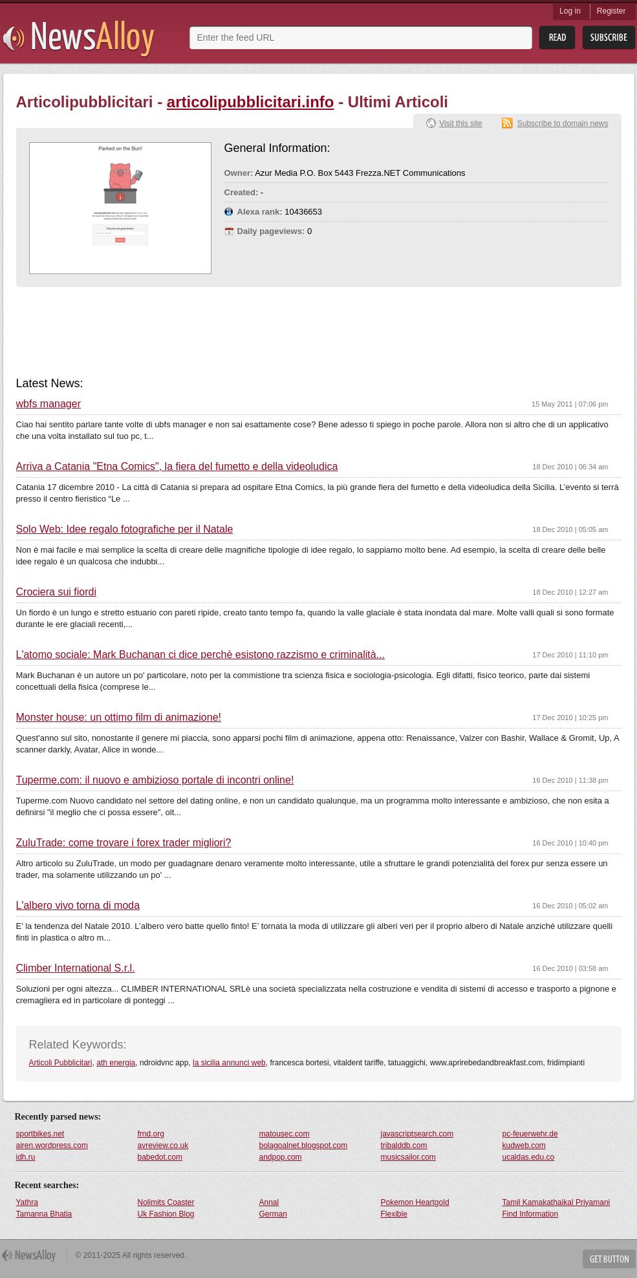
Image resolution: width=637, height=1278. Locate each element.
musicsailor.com (408, 1157)
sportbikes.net (40, 1133)
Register (611, 11)
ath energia (115, 1062)
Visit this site (460, 123)
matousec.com (284, 1133)
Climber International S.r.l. (75, 968)
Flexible (394, 1214)
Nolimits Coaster (166, 1202)
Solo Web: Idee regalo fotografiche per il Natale (124, 529)
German (273, 1214)
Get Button (609, 1259)
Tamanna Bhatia (44, 1214)
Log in (570, 11)
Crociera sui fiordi (56, 592)
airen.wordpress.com (52, 1145)
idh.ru (26, 1157)
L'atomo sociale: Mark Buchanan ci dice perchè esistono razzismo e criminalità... (200, 655)
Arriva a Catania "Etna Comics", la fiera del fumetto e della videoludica (177, 467)
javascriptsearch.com (417, 1133)
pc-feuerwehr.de (530, 1133)
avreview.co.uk (163, 1145)
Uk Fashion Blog (166, 1214)
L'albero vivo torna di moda (78, 905)
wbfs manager (48, 404)
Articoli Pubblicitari (60, 1062)
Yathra (27, 1202)
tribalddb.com (404, 1145)
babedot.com (160, 1157)
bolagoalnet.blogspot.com (303, 1145)
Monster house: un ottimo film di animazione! (118, 717)
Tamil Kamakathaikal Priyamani (556, 1202)
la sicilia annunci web (229, 1062)
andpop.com (280, 1157)
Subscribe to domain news (563, 123)
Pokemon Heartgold (415, 1202)
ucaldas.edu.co (528, 1157)
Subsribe (609, 38)
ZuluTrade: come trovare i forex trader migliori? (124, 843)
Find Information (530, 1214)
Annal (269, 1202)
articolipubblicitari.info (250, 102)
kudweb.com (524, 1145)
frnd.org (151, 1133)
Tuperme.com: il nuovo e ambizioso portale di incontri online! (155, 780)
